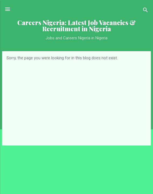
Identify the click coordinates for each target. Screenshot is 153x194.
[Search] (145, 11)
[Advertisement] (76, 100)
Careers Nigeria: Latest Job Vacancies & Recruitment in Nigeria (76, 25)
